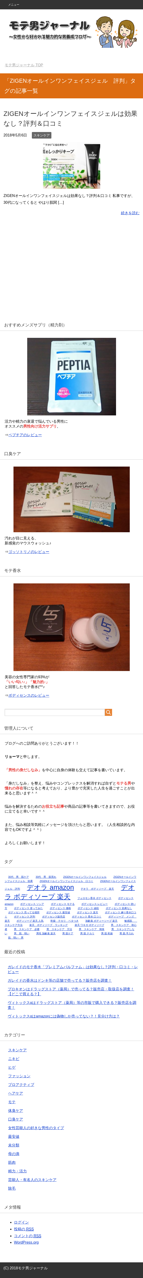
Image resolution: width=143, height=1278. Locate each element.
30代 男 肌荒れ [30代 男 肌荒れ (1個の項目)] (46, 876)
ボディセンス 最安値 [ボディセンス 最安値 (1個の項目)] (58, 912)
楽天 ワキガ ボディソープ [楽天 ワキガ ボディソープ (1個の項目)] (89, 925)
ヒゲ (12, 1067)
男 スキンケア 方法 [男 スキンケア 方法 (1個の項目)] (59, 929)
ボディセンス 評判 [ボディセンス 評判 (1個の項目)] (24, 916)
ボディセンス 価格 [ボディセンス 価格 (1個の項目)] (60, 908)
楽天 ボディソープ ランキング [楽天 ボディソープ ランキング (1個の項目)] (48, 925)
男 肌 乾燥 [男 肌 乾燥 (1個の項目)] (107, 933)
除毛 (12, 1188)
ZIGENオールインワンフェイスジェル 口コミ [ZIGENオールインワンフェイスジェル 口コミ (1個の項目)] (66, 881)
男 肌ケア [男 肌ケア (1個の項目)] (67, 933)
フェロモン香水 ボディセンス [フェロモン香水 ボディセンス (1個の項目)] (94, 898)
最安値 (13, 1137)
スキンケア (41, 135)
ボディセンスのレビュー (28, 695)
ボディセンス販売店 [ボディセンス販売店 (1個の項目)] (53, 916)
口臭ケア (15, 1119)
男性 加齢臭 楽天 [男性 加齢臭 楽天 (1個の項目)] (46, 933)
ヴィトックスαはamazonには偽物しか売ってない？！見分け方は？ (64, 1016)
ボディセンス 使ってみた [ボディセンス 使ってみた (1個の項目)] (28, 908)
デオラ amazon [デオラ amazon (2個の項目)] (50, 887)
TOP (24, 65)
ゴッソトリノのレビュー (28, 552)
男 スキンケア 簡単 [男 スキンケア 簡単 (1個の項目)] (91, 929)
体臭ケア (15, 1111)
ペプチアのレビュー (25, 435)
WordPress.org (26, 1242)
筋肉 (12, 1162)
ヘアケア (15, 1093)
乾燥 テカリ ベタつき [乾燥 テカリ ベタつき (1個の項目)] (64, 920)
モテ (12, 1102)
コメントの (27, 1236)
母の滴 (13, 1154)
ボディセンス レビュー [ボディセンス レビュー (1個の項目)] (94, 904)
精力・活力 (17, 1171)
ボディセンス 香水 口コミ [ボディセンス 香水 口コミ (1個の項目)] (86, 916)
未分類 (13, 1145)
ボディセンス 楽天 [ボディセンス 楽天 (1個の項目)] (87, 912)
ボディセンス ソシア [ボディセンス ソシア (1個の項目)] (32, 904)
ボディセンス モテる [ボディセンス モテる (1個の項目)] (63, 904)
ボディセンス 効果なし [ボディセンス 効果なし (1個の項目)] (119, 908)
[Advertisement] (71, 272)
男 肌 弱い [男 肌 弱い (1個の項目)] (21, 933)
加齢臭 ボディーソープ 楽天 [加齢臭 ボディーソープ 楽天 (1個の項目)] (101, 920)
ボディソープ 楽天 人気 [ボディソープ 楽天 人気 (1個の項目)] (30, 920)
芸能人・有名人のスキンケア (32, 1180)
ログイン (21, 1222)
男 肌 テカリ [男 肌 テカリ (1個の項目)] (87, 933)
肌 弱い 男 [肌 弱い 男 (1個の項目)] (15, 937)
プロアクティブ (21, 1085)
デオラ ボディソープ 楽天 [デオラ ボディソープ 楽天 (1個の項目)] (97, 888)
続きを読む (130, 213)
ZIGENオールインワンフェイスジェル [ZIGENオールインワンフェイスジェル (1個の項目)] (85, 876)
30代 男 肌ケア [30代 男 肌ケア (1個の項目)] (18, 876)
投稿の (24, 1229)
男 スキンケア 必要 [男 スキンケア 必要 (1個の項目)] (27, 929)
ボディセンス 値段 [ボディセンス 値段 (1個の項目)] (88, 908)
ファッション (19, 1076)
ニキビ (13, 1059)
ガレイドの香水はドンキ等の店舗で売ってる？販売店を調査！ (60, 980)
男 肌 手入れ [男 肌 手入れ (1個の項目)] (127, 933)
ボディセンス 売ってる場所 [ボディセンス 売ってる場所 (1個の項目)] (24, 912)
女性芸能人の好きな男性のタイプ (36, 1128)
